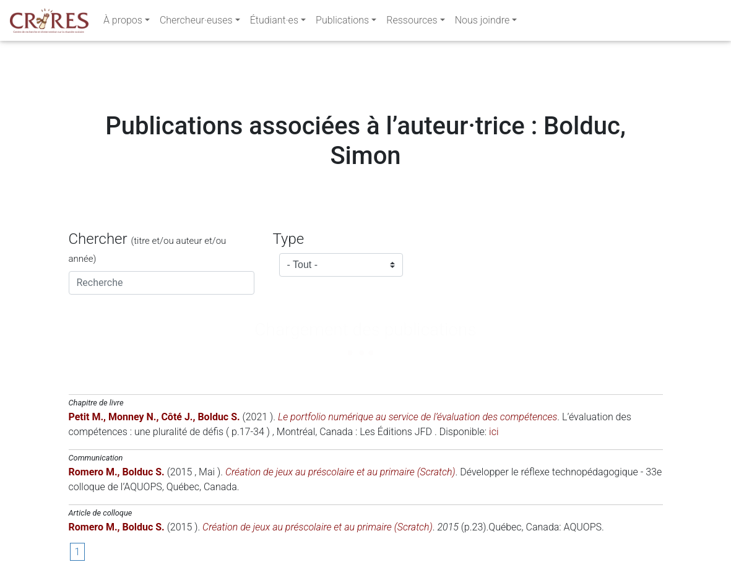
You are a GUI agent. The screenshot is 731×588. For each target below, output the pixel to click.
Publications (342, 22)
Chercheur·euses (196, 22)
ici (493, 432)
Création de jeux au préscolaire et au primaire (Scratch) (340, 472)
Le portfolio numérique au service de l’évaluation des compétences (417, 417)
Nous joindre (482, 22)
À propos (122, 22)
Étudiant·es (274, 22)
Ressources (411, 22)
